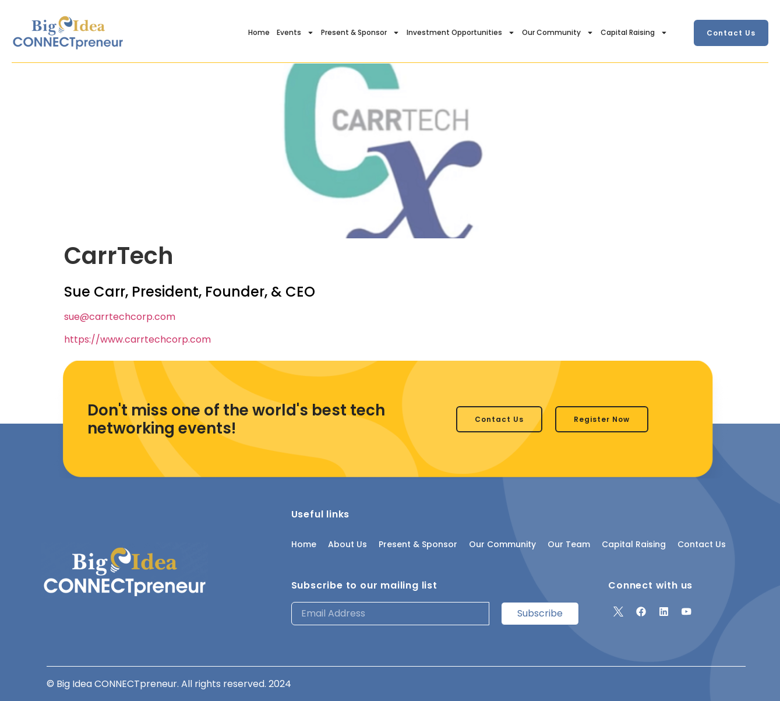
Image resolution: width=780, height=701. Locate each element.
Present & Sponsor (360, 32)
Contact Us (701, 544)
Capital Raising (634, 32)
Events (295, 32)
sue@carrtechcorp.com (119, 316)
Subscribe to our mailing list (364, 585)
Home (259, 32)
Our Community (558, 32)
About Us (347, 544)
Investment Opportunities (461, 32)
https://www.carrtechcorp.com (137, 339)
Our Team (569, 544)
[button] (731, 33)
